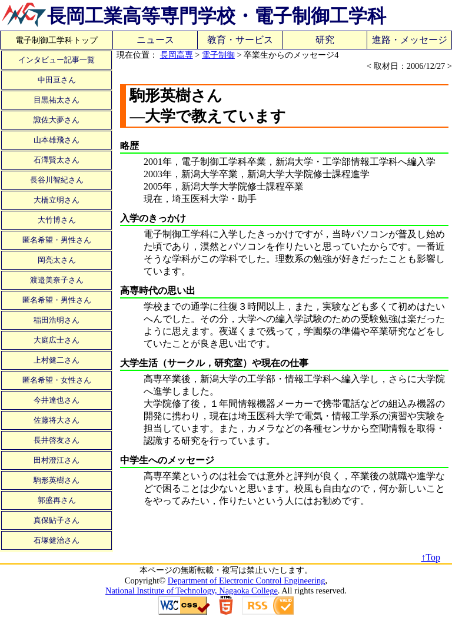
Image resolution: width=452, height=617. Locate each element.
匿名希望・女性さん (56, 380)
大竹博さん (57, 219)
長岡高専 (176, 54)
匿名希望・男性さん (56, 239)
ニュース (155, 40)
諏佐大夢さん (56, 119)
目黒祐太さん (56, 99)
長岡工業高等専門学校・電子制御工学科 (216, 15)
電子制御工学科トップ (56, 40)
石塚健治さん (56, 540)
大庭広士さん (56, 340)
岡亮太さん (57, 260)
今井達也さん (56, 400)
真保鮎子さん (56, 520)
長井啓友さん (56, 440)
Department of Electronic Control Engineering (246, 580)
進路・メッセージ (409, 40)
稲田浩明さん (56, 320)
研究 (324, 40)
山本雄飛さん (56, 139)
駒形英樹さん (56, 480)
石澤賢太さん (56, 159)
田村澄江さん (56, 460)
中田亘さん (57, 79)
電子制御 (218, 54)
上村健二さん (56, 360)
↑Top (430, 557)
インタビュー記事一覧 (56, 59)
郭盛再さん (57, 500)
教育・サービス (240, 40)
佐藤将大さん (56, 420)
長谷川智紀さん (57, 179)
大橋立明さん (56, 199)
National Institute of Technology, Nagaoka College (191, 590)
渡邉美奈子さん (57, 280)
